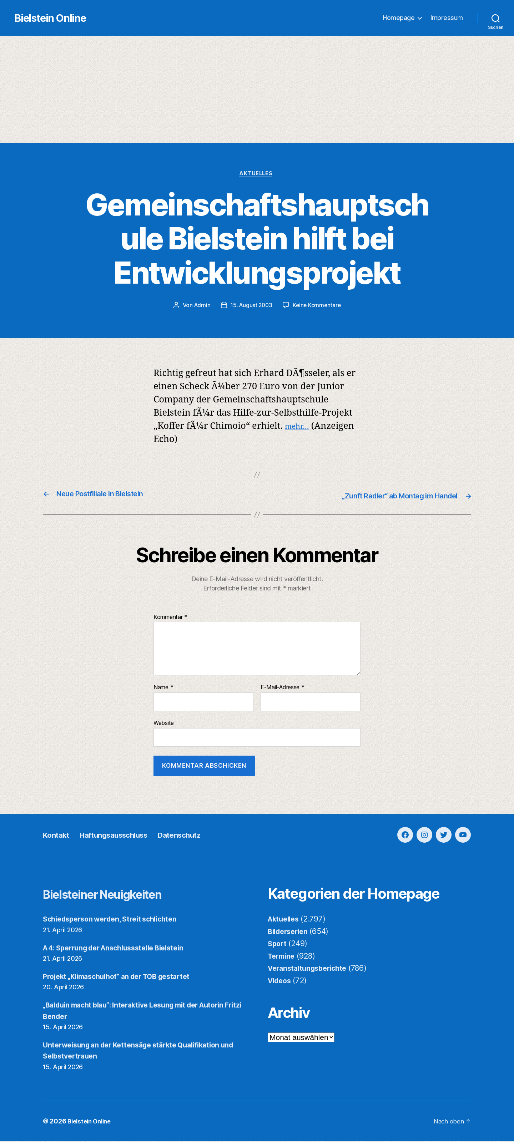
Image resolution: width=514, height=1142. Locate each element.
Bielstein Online (70, 18)
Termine (282, 956)
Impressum (446, 18)
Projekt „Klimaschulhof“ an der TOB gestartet (124, 977)
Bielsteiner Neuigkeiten (118, 894)
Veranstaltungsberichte (310, 969)
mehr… (299, 427)
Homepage (398, 18)
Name (163, 688)
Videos (280, 981)
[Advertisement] (257, 89)
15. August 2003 (251, 306)
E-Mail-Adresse (282, 688)
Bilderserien (290, 932)
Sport (278, 944)
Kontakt (58, 836)
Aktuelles (257, 175)
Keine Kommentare (318, 306)
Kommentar (170, 618)
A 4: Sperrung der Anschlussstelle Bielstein (121, 948)
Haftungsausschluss (126, 836)
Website (163, 723)
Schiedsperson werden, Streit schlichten (115, 919)
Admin (200, 306)
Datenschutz (203, 836)
